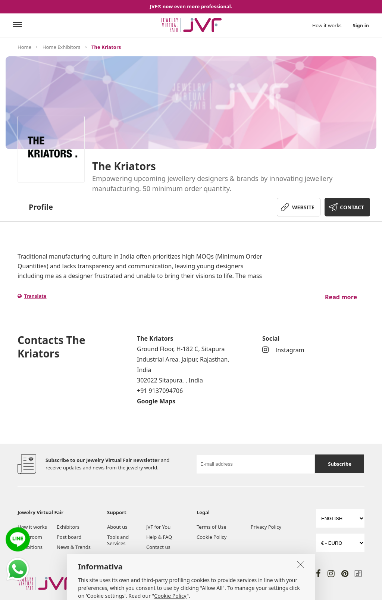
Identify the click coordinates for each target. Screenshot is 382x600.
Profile (41, 207)
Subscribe (339, 463)
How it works (327, 25)
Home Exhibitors (61, 47)
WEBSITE (303, 207)
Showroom (30, 537)
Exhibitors (68, 527)
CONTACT (352, 207)
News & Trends (74, 547)
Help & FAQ (159, 537)
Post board (69, 537)
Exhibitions (30, 547)
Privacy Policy (266, 527)
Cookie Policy (211, 537)
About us (117, 527)
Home (24, 47)
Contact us (158, 547)
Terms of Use (211, 527)
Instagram (283, 350)
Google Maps (156, 401)
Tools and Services (118, 540)
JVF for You (158, 527)
